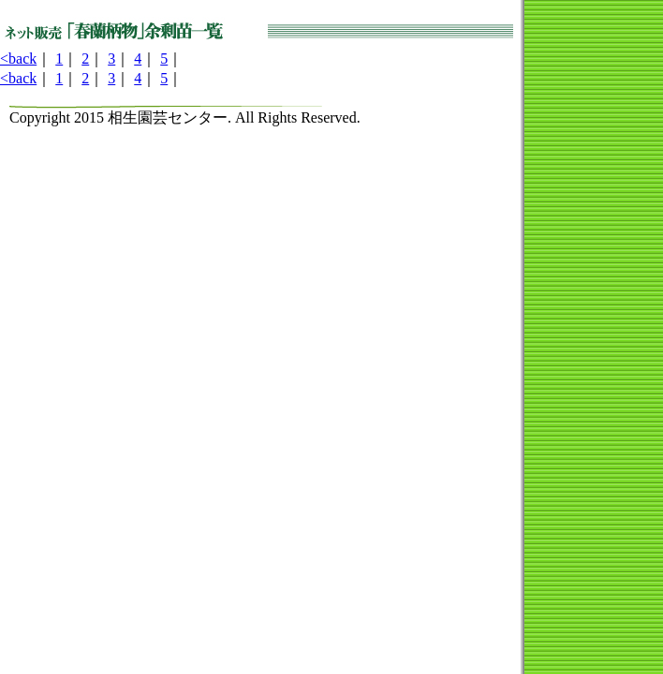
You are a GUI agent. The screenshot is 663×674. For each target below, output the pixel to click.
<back (18, 58)
